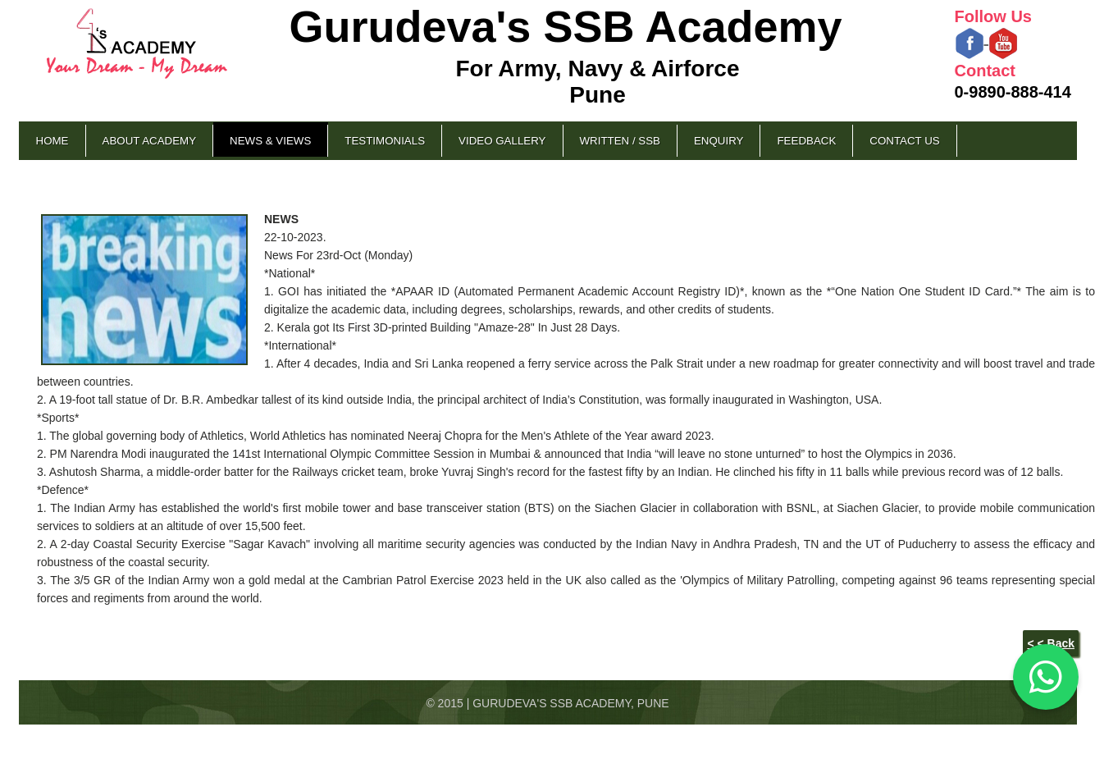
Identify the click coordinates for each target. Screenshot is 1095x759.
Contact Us (904, 141)
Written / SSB (620, 141)
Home (52, 141)
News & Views (270, 141)
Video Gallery (502, 141)
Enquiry (718, 141)
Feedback (806, 141)
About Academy (150, 141)
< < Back (1050, 643)
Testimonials (384, 141)
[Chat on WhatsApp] (1046, 677)
